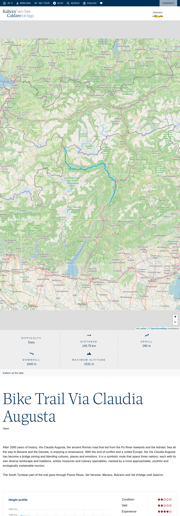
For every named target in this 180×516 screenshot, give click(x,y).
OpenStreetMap (159, 328)
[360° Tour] (42, 3)
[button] (175, 317)
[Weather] (8, 3)
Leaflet (141, 328)
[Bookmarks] (101, 3)
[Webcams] (24, 3)
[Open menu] (174, 13)
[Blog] (58, 3)
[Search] (73, 3)
